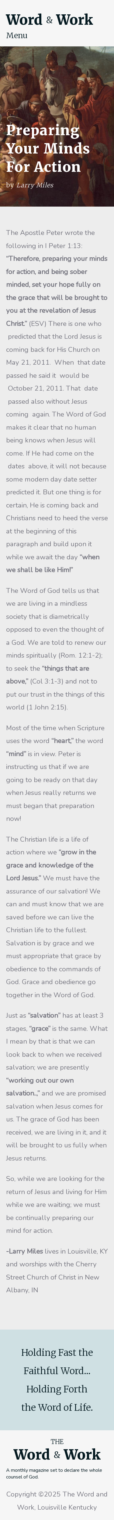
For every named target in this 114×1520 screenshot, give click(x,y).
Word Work (49, 19)
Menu (17, 35)
